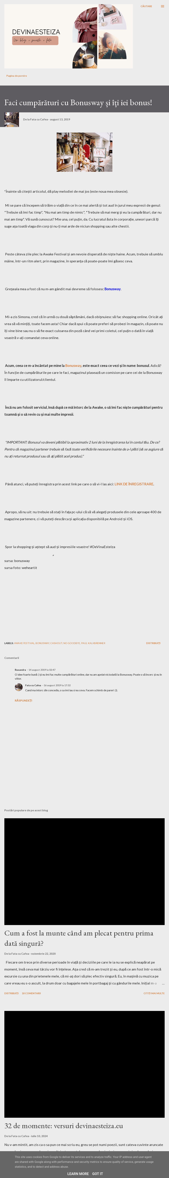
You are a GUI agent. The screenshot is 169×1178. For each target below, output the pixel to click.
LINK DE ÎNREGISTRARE (134, 484)
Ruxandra (20, 669)
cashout (56, 643)
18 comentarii (31, 993)
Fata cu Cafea (33, 685)
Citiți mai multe (154, 993)
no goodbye (71, 643)
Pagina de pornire (16, 75)
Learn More (78, 1174)
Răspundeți (23, 700)
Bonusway (73, 365)
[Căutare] (146, 6)
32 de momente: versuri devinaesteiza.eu (63, 1125)
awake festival (24, 643)
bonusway (42, 643)
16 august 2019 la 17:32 (57, 685)
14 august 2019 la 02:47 (42, 669)
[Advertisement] (55, 778)
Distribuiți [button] (153, 643)
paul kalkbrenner (93, 643)
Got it (97, 1174)
